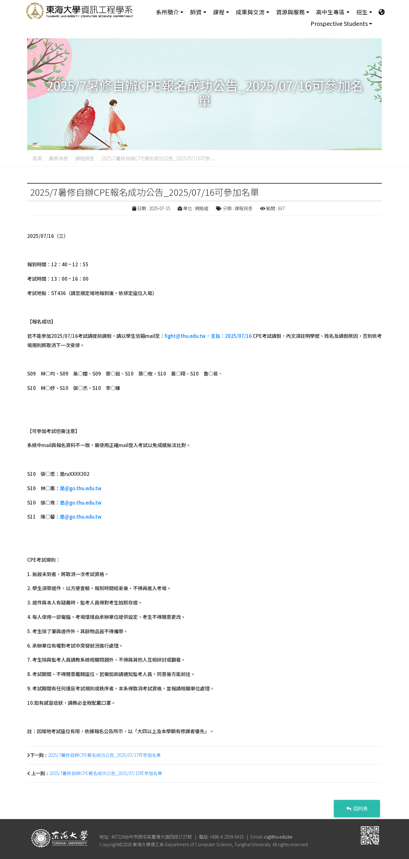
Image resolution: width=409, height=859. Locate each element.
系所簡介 (167, 12)
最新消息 (58, 158)
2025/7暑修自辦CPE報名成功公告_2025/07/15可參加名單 (105, 773)
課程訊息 (84, 158)
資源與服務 (290, 12)
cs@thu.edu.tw (278, 836)
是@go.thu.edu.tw (81, 487)
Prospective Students (339, 24)
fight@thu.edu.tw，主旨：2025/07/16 (208, 335)
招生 (362, 12)
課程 (219, 12)
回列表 (357, 808)
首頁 (37, 158)
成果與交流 (250, 12)
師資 (196, 12)
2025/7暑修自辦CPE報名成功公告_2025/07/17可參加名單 (104, 755)
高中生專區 (330, 12)
